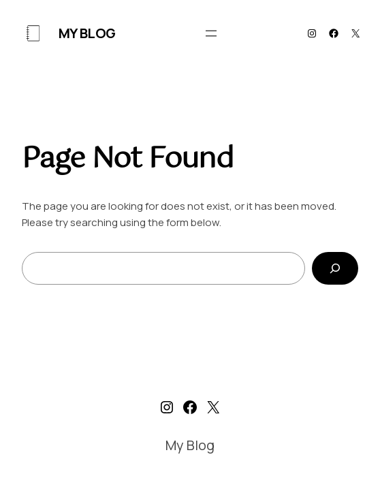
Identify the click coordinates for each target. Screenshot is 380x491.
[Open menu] (211, 33)
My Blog (87, 33)
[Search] (335, 268)
